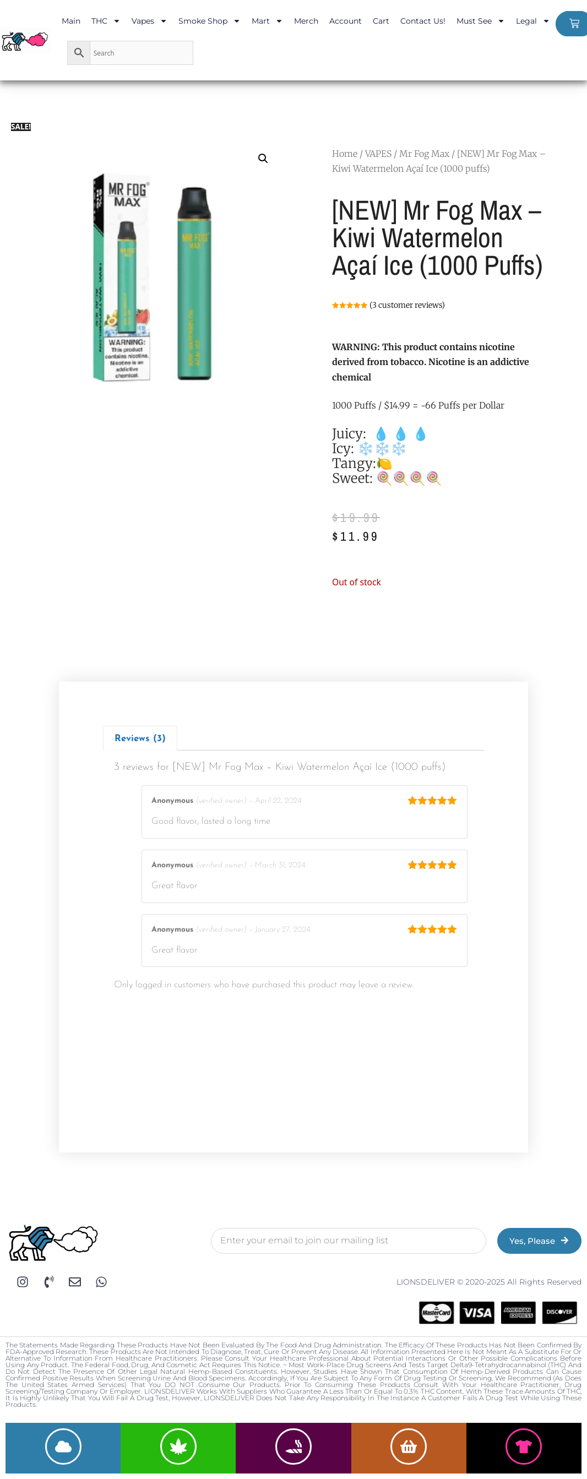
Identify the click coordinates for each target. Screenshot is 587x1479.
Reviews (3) (140, 738)
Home (344, 153)
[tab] (140, 738)
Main (71, 21)
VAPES (378, 153)
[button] (263, 158)
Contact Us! (422, 21)
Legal (533, 21)
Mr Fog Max (424, 153)
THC (106, 21)
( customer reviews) (407, 305)
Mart (267, 21)
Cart (381, 21)
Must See (480, 21)
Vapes (149, 21)
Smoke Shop (209, 21)
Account (345, 21)
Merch (306, 21)
